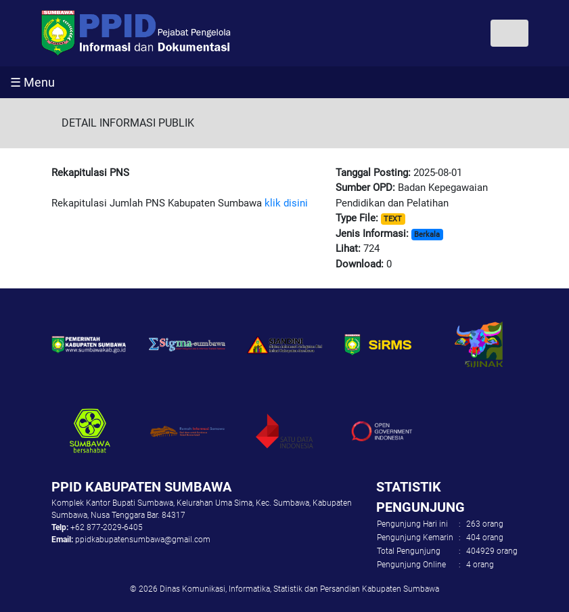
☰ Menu (32, 82)
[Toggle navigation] (509, 33)
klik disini (286, 203)
